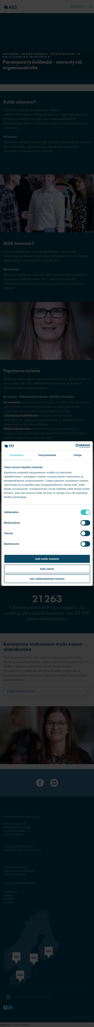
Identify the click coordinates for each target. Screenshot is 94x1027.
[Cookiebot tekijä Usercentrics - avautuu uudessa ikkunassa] (75, 446)
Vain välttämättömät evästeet (47, 578)
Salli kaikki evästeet (47, 558)
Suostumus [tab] (17, 455)
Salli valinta (47, 568)
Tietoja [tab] (77, 455)
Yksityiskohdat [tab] (47, 455)
